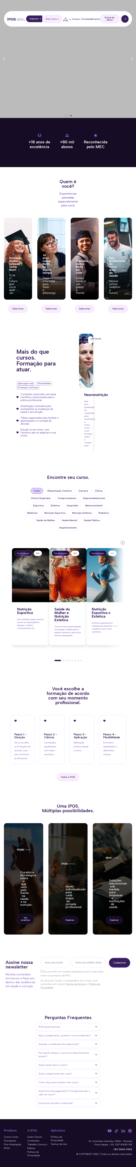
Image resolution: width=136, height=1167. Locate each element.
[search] (52, 19)
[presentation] (122, 542)
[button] (4, 59)
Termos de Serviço (76, 984)
